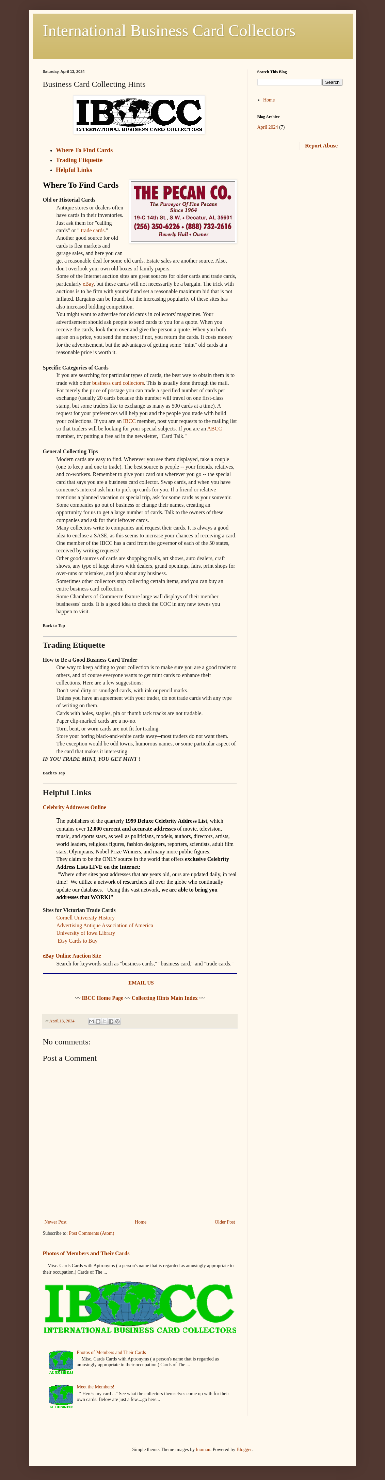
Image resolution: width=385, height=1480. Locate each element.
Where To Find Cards (84, 150)
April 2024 (267, 127)
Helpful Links (74, 170)
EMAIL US (141, 983)
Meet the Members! (95, 1386)
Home (140, 1222)
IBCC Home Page (102, 998)
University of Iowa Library (86, 933)
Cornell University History (86, 917)
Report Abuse (321, 145)
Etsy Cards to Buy (78, 941)
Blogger (244, 1449)
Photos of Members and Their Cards (86, 1253)
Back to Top (54, 625)
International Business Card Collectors (169, 30)
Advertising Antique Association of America (105, 925)
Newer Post (56, 1222)
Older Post (225, 1222)
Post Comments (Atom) (91, 1233)
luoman (203, 1449)
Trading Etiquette (79, 160)
